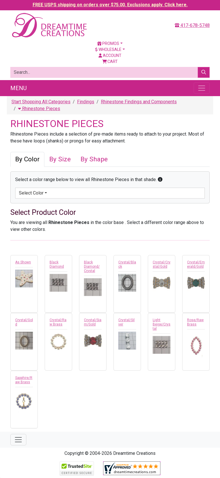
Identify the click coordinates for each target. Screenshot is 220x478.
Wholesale (108, 49)
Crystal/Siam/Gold (92, 323)
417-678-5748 (192, 25)
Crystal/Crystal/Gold (161, 265)
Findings (85, 101)
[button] (160, 179)
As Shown (23, 263)
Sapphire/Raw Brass (23, 381)
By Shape (94, 159)
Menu (18, 88)
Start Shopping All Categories (40, 101)
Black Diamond (57, 265)
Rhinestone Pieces (39, 108)
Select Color (31, 193)
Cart (110, 61)
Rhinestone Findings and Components (139, 101)
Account (110, 55)
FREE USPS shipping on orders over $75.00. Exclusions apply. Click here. (110, 4)
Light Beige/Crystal (161, 325)
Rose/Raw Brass (195, 323)
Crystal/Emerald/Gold (196, 265)
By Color (27, 159)
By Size (60, 159)
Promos (108, 43)
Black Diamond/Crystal (92, 267)
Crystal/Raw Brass (58, 323)
